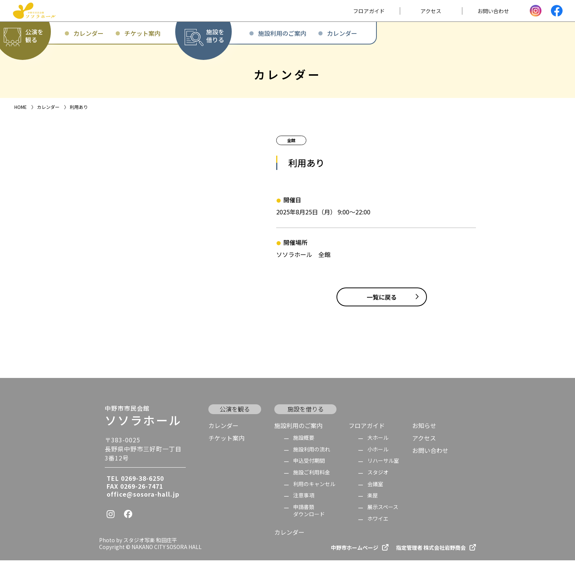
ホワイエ (377, 530)
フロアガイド (367, 437)
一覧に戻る (382, 308)
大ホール (377, 449)
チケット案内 (226, 449)
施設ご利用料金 (311, 484)
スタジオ (377, 484)
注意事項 (303, 507)
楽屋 (372, 507)
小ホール (377, 461)
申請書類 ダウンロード (309, 522)
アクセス (424, 449)
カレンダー (223, 437)
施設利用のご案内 (298, 437)
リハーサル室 (383, 472)
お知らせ (424, 437)
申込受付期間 (309, 472)
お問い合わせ (430, 462)
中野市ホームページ (354, 559)
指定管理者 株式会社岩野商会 (431, 559)
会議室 (375, 495)
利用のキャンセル (314, 495)
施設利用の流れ (311, 461)
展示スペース (382, 519)
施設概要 (303, 449)
